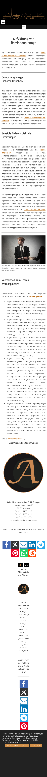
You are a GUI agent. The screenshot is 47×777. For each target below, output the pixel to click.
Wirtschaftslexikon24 (16, 438)
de (20, 565)
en (26, 565)
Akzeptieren (36, 745)
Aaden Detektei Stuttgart (34, 209)
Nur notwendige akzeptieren (17, 745)
